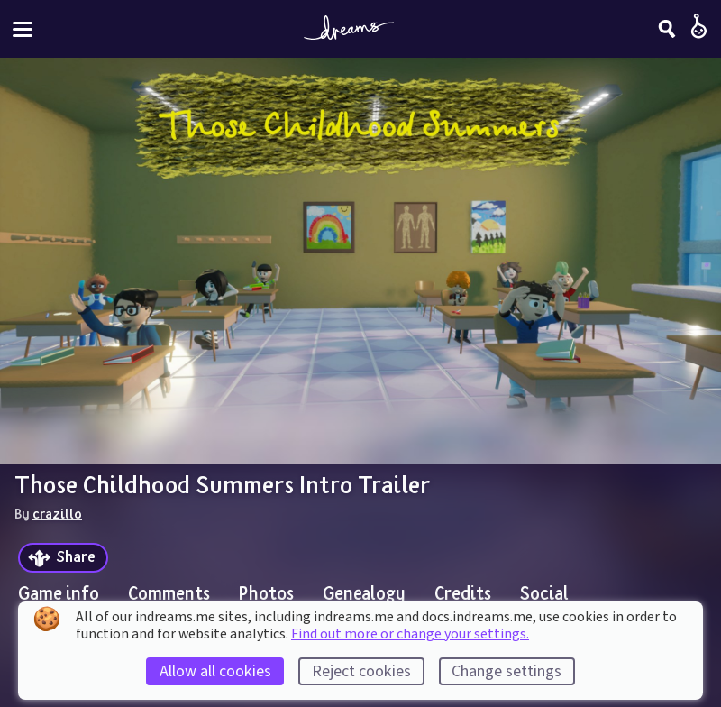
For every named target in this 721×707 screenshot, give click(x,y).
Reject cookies (361, 671)
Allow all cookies (215, 671)
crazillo (57, 513)
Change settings (506, 671)
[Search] (667, 29)
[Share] (63, 558)
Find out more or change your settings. (410, 634)
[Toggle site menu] (22, 29)
